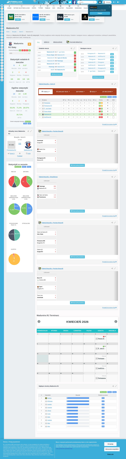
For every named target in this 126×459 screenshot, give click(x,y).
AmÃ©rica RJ (47, 117)
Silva (48, 423)
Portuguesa (47, 103)
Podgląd (19, 156)
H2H (53, 7)
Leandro (49, 404)
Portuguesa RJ (11, 150)
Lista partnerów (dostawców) (64, 448)
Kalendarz (88, 7)
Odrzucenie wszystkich (112, 449)
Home (9, 7)
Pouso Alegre (47, 111)
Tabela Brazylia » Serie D (47, 84)
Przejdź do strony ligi (109, 124)
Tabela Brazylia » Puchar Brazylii (52, 131)
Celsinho (49, 407)
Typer (40, 7)
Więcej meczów (56, 74)
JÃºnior (49, 410)
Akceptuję (110, 444)
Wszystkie (28, 121)
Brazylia (14, 31)
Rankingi (78, 7)
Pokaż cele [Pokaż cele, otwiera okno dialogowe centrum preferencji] (110, 454)
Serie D (21, 31)
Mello (48, 417)
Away (29, 123)
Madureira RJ (28, 150)
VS (19, 144)
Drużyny (60, 7)
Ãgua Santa (47, 108)
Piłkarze (69, 7)
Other (96, 7)
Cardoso (49, 420)
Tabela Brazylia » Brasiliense (48, 177)
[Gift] (100, 2)
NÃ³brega (49, 401)
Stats (34, 7)
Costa (48, 414)
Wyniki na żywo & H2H (22, 7)
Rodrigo (49, 398)
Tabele (47, 7)
